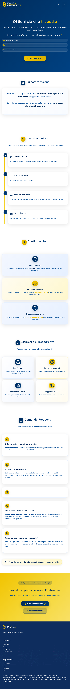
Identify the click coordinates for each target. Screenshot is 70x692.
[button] (59, 4)
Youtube (6, 668)
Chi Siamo (6, 649)
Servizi (5, 647)
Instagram (6, 666)
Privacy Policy (7, 651)
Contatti (6, 645)
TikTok (5, 670)
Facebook (6, 664)
